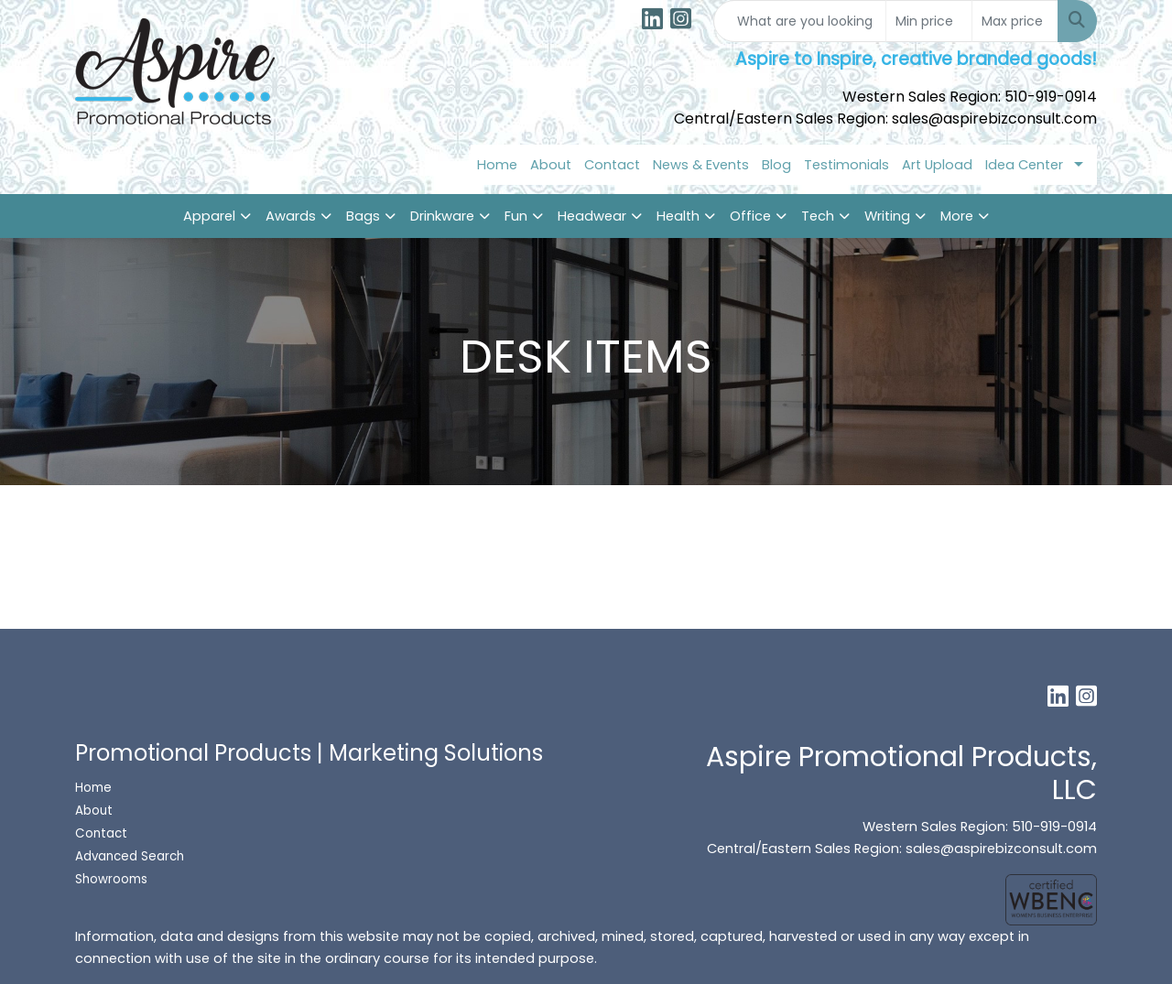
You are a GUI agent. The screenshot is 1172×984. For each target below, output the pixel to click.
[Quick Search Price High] (1014, 21)
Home (497, 165)
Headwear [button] (592, 216)
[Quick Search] (799, 21)
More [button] (956, 216)
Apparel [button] (209, 216)
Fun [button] (516, 216)
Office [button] (750, 216)
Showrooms (113, 879)
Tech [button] (817, 216)
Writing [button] (887, 216)
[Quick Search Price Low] (928, 21)
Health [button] (678, 216)
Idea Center (1024, 165)
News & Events (701, 165)
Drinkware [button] (442, 216)
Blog (776, 165)
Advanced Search (129, 856)
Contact (612, 165)
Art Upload (937, 165)
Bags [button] (363, 216)
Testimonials (846, 165)
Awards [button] (291, 216)
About (550, 165)
